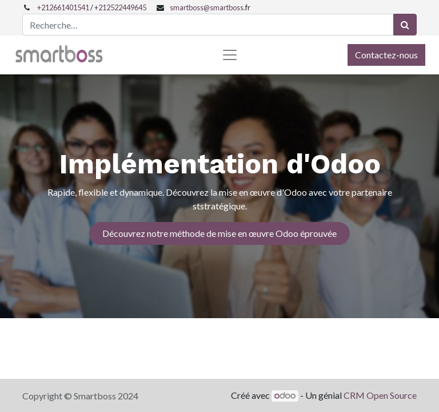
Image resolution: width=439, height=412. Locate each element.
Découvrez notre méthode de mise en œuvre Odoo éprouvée (219, 233)
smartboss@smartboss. (207, 7)
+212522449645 (120, 7)
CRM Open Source (380, 395)
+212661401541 (63, 7)
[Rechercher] (405, 24)
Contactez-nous (386, 54)
